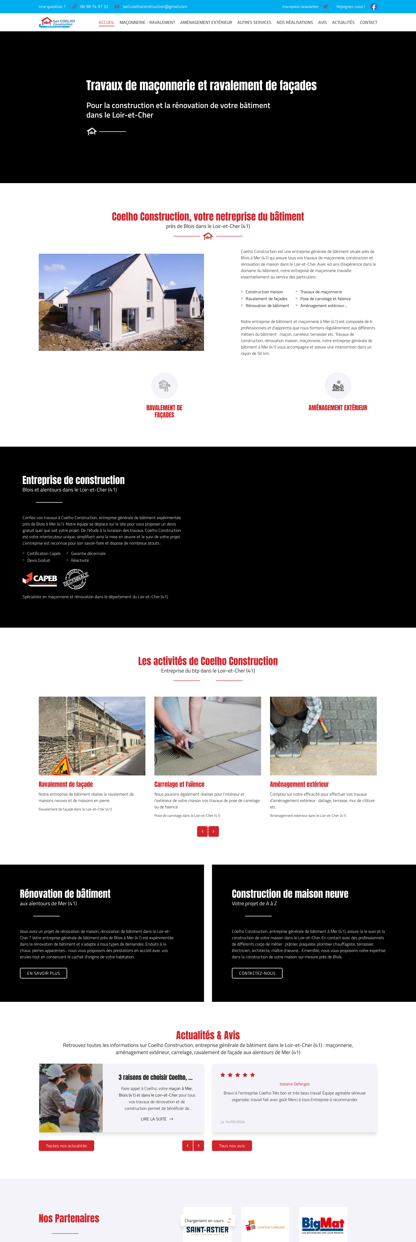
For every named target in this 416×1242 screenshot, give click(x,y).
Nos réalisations (295, 22)
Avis (322, 22)
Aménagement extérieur (297, 305)
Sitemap (220, 1234)
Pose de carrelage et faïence (300, 298)
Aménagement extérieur (206, 22)
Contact (368, 22)
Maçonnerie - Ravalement (147, 22)
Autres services (254, 22)
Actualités (343, 22)
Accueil (106, 22)
